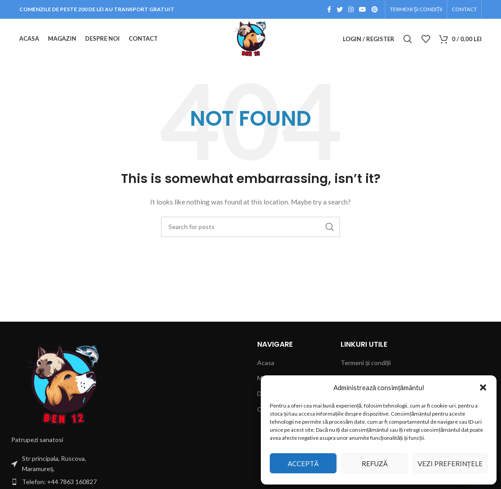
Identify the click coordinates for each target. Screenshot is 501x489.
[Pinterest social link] (374, 9)
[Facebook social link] (329, 9)
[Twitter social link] (340, 9)
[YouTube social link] (362, 9)
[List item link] (62, 482)
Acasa (265, 362)
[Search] (408, 39)
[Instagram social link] (351, 9)
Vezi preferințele (450, 463)
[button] (483, 387)
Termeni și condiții (366, 362)
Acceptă (303, 463)
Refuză (375, 463)
